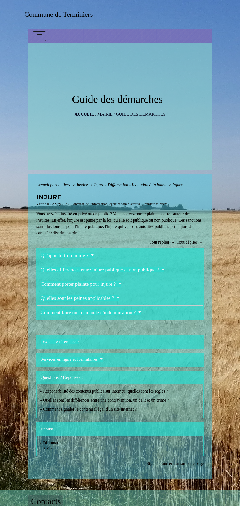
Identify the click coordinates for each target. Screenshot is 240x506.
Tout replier (163, 242)
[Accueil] (60, 14)
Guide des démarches (140, 114)
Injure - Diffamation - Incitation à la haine (131, 185)
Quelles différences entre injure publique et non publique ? (100, 269)
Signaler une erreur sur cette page (175, 463)
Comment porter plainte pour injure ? (79, 284)
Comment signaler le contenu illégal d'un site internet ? (90, 409)
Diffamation (53, 443)
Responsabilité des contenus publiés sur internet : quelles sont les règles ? (105, 391)
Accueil (84, 114)
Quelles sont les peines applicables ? (78, 298)
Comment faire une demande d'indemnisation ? (89, 312)
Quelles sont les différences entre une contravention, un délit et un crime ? (106, 400)
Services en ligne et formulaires (70, 359)
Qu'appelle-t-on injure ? (65, 255)
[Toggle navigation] (39, 36)
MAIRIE (105, 114)
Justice (82, 185)
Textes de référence (58, 341)
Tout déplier (190, 242)
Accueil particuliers (53, 185)
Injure (177, 185)
